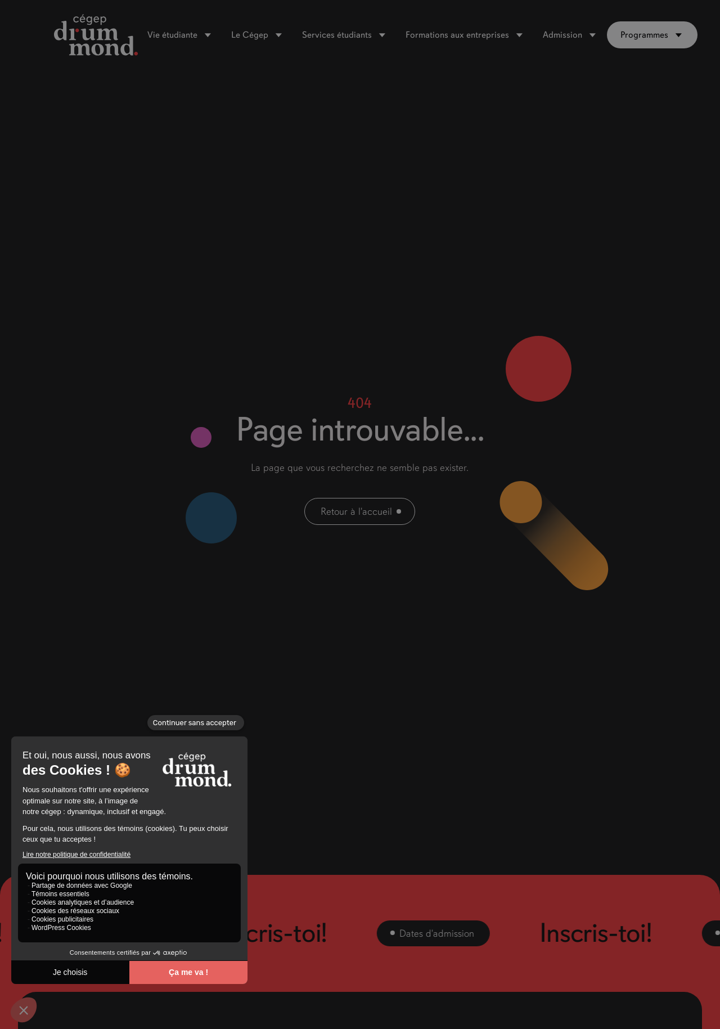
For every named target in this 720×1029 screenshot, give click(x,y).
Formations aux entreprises (457, 35)
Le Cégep (249, 35)
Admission (562, 35)
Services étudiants (337, 35)
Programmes (644, 35)
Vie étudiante (172, 35)
